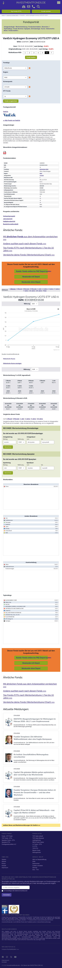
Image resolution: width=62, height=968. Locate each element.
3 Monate (26, 289)
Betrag (5, 439)
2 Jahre (45, 289)
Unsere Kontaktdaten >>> (10, 949)
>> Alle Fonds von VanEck (11, 120)
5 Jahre (57, 289)
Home (3, 15)
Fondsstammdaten (34, 27)
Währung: (27, 304)
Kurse (43, 29)
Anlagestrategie (9, 27)
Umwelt (42, 175)
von (28, 439)
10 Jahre (32, 291)
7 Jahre (25, 291)
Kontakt (4, 865)
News (6, 30)
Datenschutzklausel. (21, 891)
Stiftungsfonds (36, 852)
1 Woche (13, 289)
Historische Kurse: (9, 359)
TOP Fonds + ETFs (7, 838)
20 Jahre (39, 291)
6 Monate (33, 289)
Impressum (5, 867)
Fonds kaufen (13, 30)
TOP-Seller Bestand (38, 838)
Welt (41, 173)
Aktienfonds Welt (44, 169)
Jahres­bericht (7, 219)
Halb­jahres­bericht (9, 221)
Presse (4, 863)
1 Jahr (40, 289)
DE (31, 2)
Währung (21, 439)
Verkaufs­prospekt (9, 216)
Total (44, 291)
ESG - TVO (35, 869)
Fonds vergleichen (11, 101)
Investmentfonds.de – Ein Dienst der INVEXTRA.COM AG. (25, 965)
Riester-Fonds (36, 850)
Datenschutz (36, 863)
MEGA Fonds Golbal (38, 842)
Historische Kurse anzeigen (12, 363)
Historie (4, 861)
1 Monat (19, 289)
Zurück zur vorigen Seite (12, 15)
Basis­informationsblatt (10, 224)
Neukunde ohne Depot (31, 282)
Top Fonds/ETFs (16, 11)
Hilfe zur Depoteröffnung (39, 859)
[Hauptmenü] (58, 2)
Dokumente (50, 29)
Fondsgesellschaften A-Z (9, 844)
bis (42, 439)
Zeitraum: (5, 290)
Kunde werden (46, 11)
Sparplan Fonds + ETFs (8, 840)
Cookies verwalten (37, 865)
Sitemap (34, 867)
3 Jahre (51, 289)
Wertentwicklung (21, 27)
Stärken (4, 859)
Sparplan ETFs (6, 842)
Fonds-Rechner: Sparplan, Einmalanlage (26, 29)
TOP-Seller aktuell (37, 836)
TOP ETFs (35, 848)
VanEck (5, 111)
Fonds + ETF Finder (7, 836)
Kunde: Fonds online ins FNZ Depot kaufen (33, 271)
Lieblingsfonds (36, 840)
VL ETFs (34, 846)
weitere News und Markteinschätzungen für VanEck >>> (21, 825)
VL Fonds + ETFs (37, 844)
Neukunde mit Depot (31, 277)
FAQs (33, 861)
